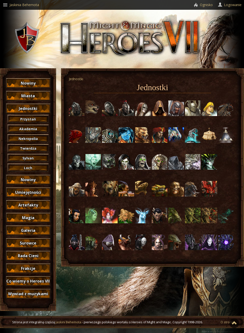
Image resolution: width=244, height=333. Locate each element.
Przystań (28, 119)
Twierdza (28, 148)
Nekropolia (28, 138)
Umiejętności (28, 192)
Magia (28, 217)
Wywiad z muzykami (28, 293)
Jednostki (28, 108)
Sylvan (28, 158)
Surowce (28, 243)
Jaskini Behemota (68, 322)
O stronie (227, 322)
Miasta (28, 95)
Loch (28, 168)
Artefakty (28, 205)
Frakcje (28, 268)
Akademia (28, 129)
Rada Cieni (28, 255)
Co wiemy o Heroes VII (28, 281)
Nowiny (28, 83)
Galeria (28, 230)
